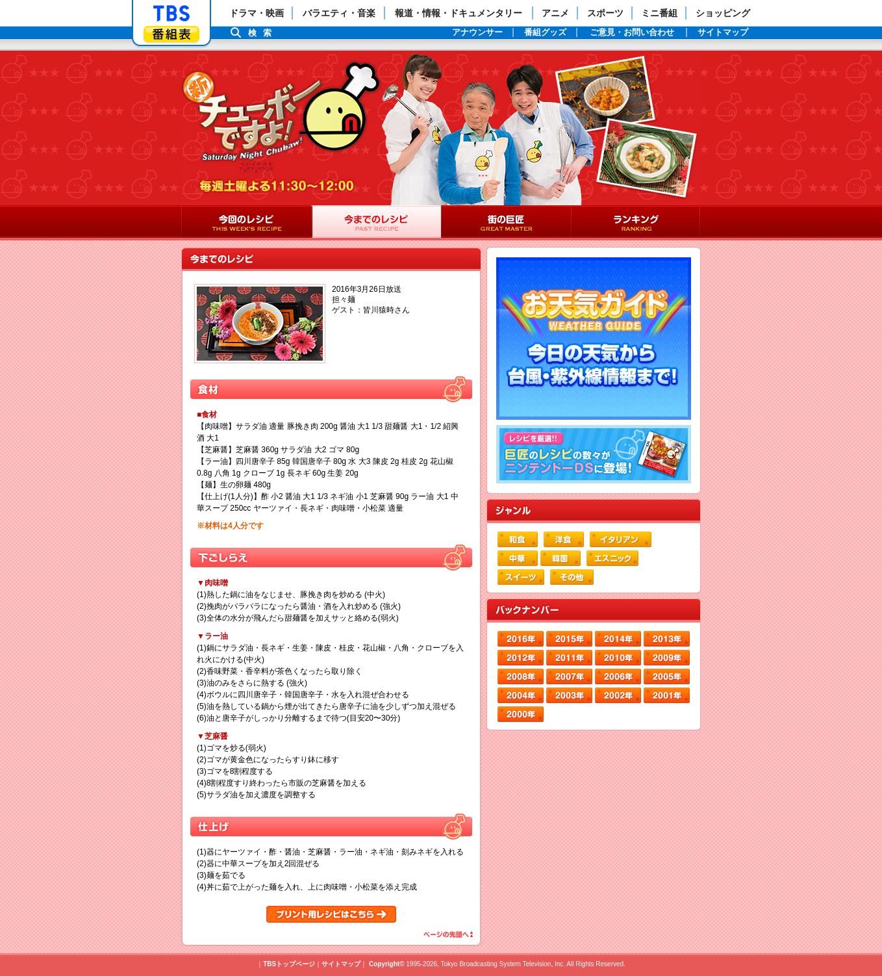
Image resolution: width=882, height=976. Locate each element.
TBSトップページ (289, 964)
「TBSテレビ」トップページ (171, 13)
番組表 (171, 34)
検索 (263, 33)
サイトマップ (340, 964)
